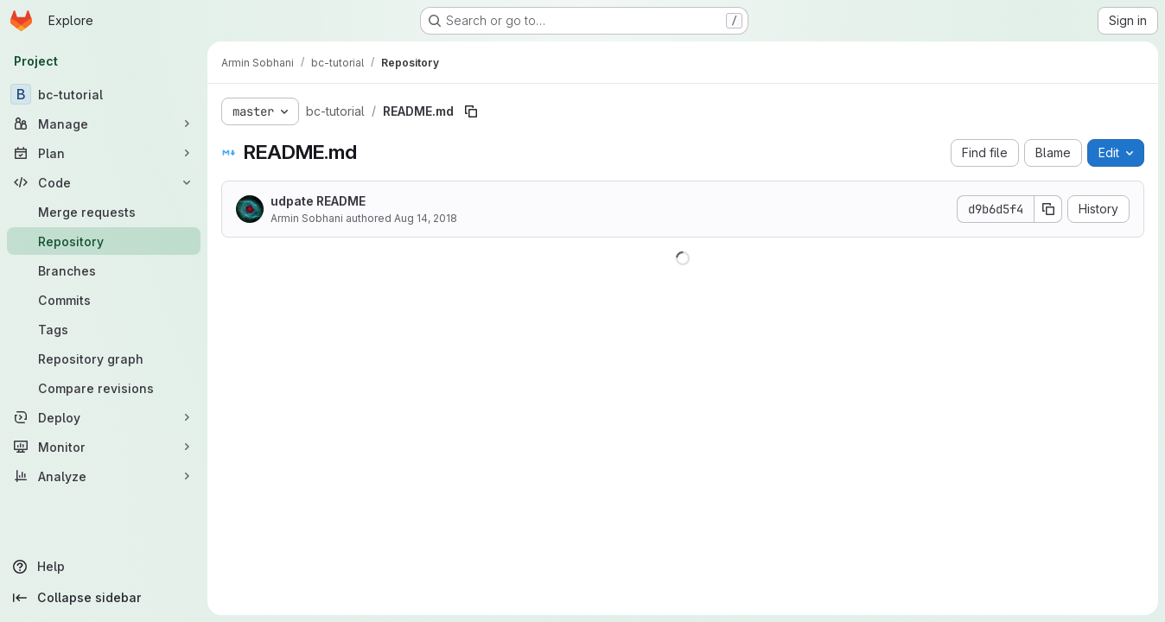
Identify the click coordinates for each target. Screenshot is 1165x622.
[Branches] (104, 270)
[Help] (104, 567)
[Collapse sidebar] (104, 598)
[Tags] (104, 329)
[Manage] (104, 123)
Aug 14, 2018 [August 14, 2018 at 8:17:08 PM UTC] (425, 218)
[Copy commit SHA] (1048, 209)
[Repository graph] (104, 358)
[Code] (104, 182)
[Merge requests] (104, 211)
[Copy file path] (471, 111)
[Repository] (104, 241)
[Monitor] (104, 446)
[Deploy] (104, 417)
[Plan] (104, 153)
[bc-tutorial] (104, 94)
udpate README (318, 201)
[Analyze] (104, 476)
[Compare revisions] (104, 388)
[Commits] (104, 300)
